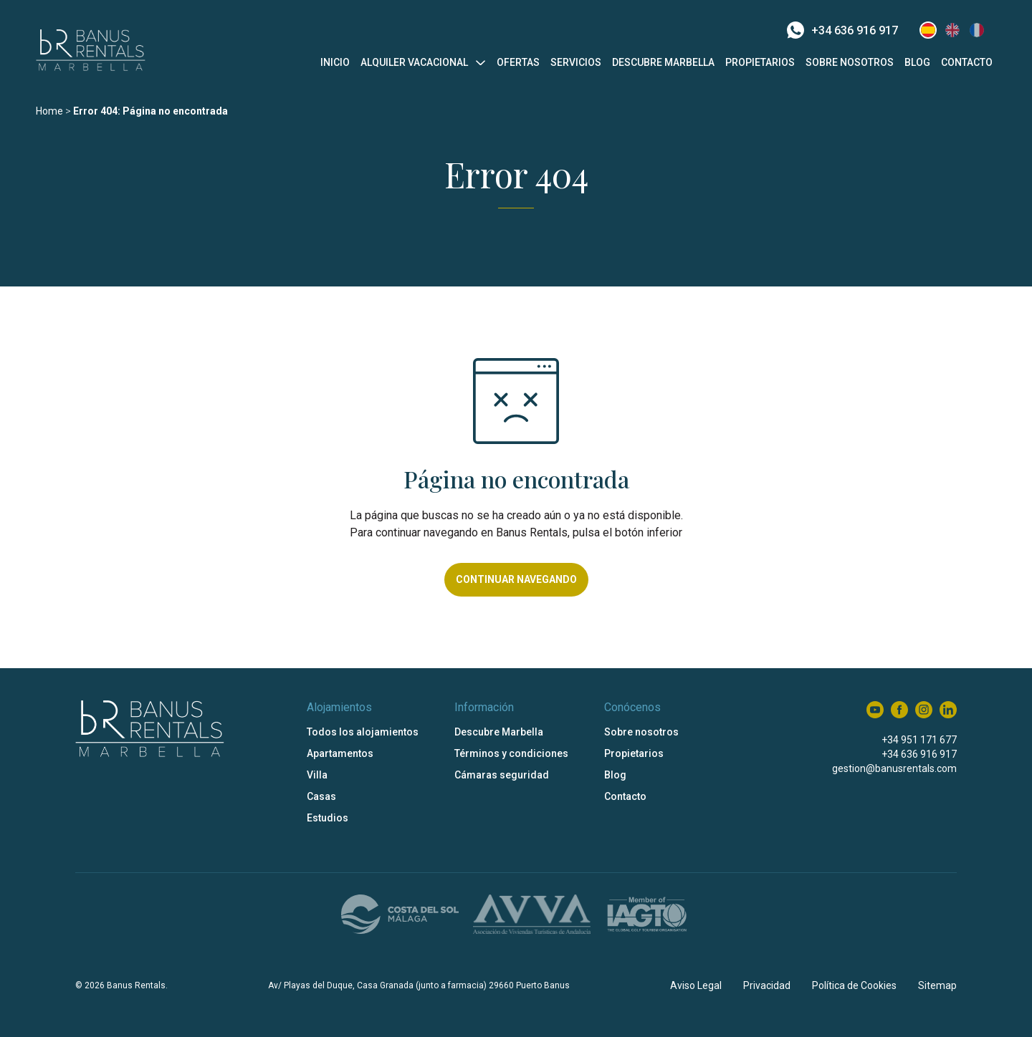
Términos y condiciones (511, 753)
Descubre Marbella (663, 62)
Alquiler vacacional (414, 62)
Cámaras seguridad (501, 775)
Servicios (575, 62)
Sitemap (937, 985)
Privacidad (766, 985)
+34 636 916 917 (842, 30)
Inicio (335, 62)
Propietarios (760, 62)
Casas (321, 796)
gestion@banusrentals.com (894, 768)
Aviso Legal (696, 985)
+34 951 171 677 (919, 740)
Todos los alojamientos (363, 732)
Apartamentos (340, 753)
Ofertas (518, 62)
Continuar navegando (516, 579)
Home (49, 111)
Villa (317, 775)
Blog (917, 62)
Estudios (327, 818)
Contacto (967, 62)
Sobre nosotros (850, 62)
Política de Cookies (854, 985)
